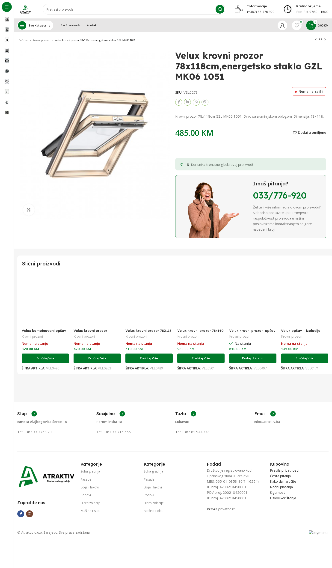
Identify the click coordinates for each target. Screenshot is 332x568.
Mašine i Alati (90, 511)
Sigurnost (277, 492)
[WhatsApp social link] (196, 102)
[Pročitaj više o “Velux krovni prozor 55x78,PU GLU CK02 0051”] (97, 358)
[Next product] (325, 40)
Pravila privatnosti (221, 509)
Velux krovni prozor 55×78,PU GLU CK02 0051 (95, 332)
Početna (23, 40)
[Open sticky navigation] (35, 25)
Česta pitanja (280, 475)
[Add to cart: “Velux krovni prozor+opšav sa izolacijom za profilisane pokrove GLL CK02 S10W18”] (252, 358)
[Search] (134, 9)
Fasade (85, 479)
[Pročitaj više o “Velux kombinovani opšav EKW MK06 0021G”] (45, 358)
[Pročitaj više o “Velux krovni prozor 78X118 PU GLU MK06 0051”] (149, 358)
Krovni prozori (42, 40)
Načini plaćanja (281, 487)
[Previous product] (316, 40)
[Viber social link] (205, 102)
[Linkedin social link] (187, 102)
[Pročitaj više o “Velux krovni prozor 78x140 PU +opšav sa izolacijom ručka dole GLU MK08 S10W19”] (201, 358)
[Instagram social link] (29, 513)
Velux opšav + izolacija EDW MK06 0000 (300, 332)
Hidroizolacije (90, 503)
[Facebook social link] (178, 102)
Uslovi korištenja (283, 498)
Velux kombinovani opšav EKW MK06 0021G (44, 332)
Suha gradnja (90, 471)
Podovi (85, 495)
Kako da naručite (283, 481)
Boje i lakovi (89, 487)
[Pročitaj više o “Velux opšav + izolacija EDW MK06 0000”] (304, 358)
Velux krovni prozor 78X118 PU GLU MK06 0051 (148, 332)
